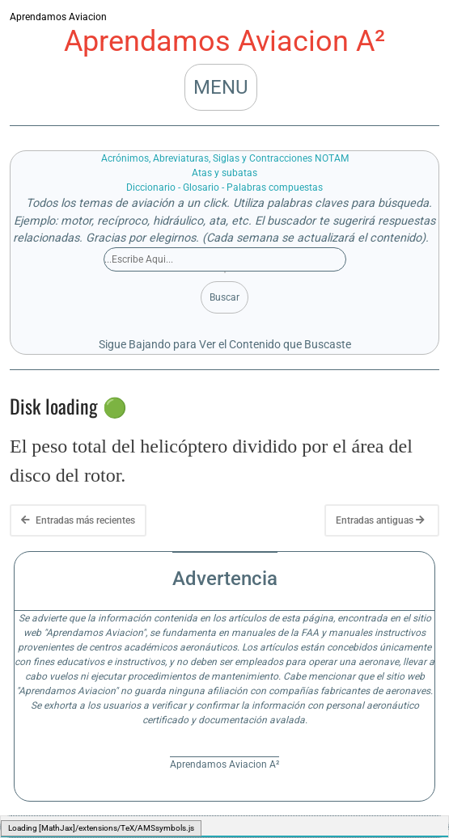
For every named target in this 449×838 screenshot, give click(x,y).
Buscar (224, 297)
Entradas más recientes (78, 520)
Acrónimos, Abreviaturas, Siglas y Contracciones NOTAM (225, 158)
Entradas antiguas (380, 520)
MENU (220, 87)
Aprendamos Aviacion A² (224, 41)
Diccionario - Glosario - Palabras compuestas (224, 187)
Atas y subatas (224, 173)
